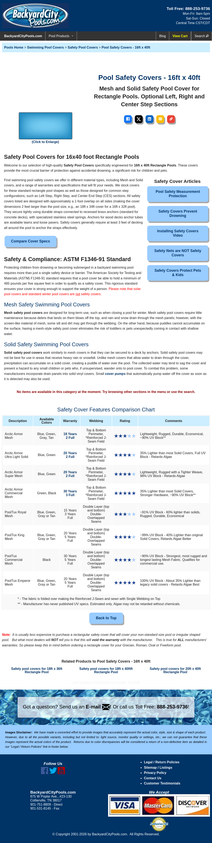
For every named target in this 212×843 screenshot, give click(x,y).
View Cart (180, 36)
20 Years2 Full (70, 455)
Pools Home (13, 47)
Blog (162, 36)
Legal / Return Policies (161, 762)
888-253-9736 (197, 8)
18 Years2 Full (70, 435)
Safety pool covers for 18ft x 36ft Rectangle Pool (36, 670)
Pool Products (59, 36)
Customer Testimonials (162, 783)
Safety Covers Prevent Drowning (177, 213)
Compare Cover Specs (30, 241)
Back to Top (106, 618)
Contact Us (152, 778)
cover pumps (115, 374)
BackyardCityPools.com (23, 36)
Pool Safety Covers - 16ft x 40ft (126, 47)
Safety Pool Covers (83, 47)
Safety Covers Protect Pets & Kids (177, 272)
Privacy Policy (155, 772)
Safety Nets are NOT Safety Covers (177, 253)
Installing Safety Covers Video (177, 233)
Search (201, 36)
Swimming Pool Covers (45, 47)
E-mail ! (98, 707)
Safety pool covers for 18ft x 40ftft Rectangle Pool (106, 670)
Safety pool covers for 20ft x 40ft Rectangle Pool (175, 670)
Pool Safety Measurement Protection (178, 194)
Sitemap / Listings (158, 767)
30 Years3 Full (70, 493)
